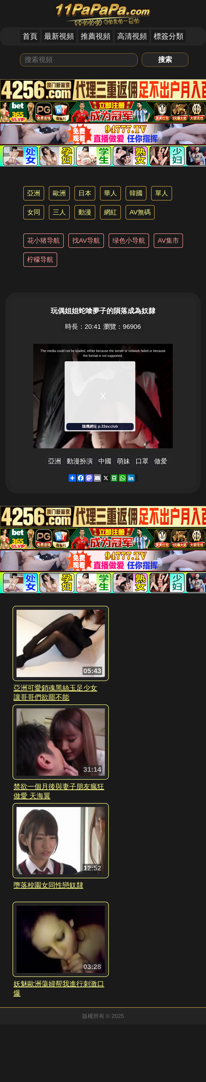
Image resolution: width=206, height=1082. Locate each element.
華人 (110, 193)
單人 (161, 193)
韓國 (136, 193)
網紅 (110, 212)
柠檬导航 (40, 259)
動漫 (84, 212)
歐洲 (59, 193)
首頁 (30, 36)
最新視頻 (59, 36)
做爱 (160, 461)
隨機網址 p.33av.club (100, 426)
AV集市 (168, 240)
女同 (33, 212)
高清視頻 (132, 36)
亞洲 (33, 193)
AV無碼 (140, 212)
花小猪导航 (43, 240)
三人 (59, 212)
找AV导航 (86, 240)
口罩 (142, 461)
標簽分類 (168, 36)
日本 (84, 193)
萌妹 (123, 461)
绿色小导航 (129, 240)
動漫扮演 (80, 461)
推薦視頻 (95, 36)
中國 (104, 461)
